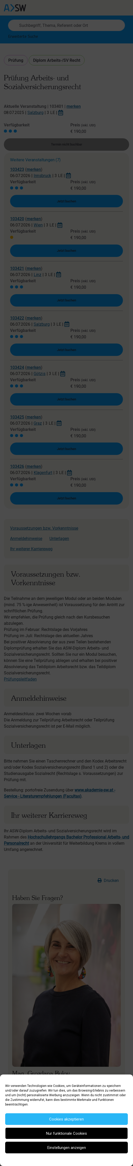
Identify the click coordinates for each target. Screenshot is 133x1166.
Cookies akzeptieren (66, 1119)
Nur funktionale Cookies (66, 1133)
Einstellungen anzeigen (66, 1147)
